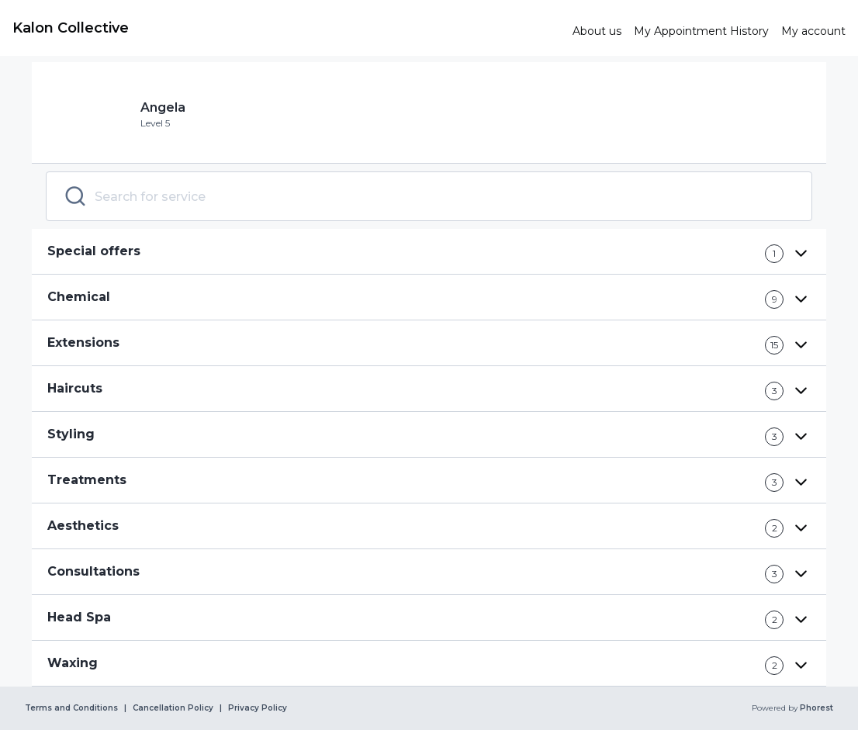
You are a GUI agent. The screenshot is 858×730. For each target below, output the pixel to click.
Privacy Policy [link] (257, 708)
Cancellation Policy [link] (173, 708)
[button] (429, 252)
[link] (286, 28)
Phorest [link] (815, 708)
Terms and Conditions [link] (71, 708)
